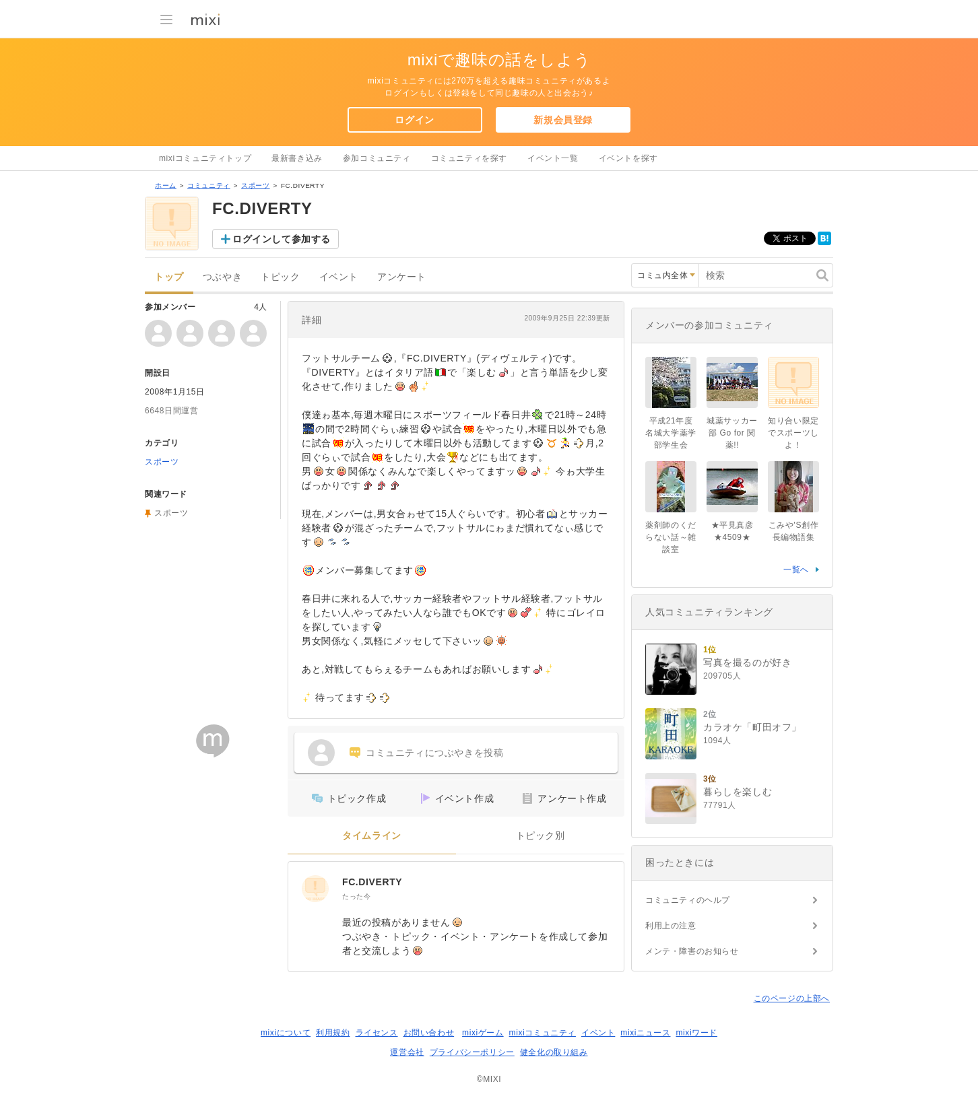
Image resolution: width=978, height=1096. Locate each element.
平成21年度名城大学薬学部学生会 (670, 433)
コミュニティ (208, 185)
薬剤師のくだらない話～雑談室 (670, 537)
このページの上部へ (792, 998)
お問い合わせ (429, 1032)
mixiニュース (645, 1032)
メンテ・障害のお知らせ (692, 951)
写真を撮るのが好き (747, 662)
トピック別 (540, 836)
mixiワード (696, 1032)
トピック (280, 277)
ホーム (165, 185)
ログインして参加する (281, 239)
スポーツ (255, 185)
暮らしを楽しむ (737, 791)
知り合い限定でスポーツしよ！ (793, 433)
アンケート (401, 277)
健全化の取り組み (554, 1052)
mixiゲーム (483, 1032)
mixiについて (286, 1032)
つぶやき (222, 277)
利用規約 (333, 1032)
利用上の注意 (670, 925)
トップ (169, 277)
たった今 (356, 896)
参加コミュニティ (377, 158)
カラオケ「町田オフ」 (752, 727)
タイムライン (371, 836)
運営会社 (407, 1052)
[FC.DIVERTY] (315, 888)
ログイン (414, 119)
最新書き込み (297, 158)
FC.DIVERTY (372, 882)
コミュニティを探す (469, 158)
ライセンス (377, 1032)
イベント (338, 277)
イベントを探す (628, 158)
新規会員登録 (563, 119)
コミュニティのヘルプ (687, 900)
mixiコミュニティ (542, 1032)
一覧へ (796, 569)
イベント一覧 (553, 158)
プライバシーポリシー (472, 1052)
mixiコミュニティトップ (205, 158)
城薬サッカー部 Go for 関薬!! (732, 433)
